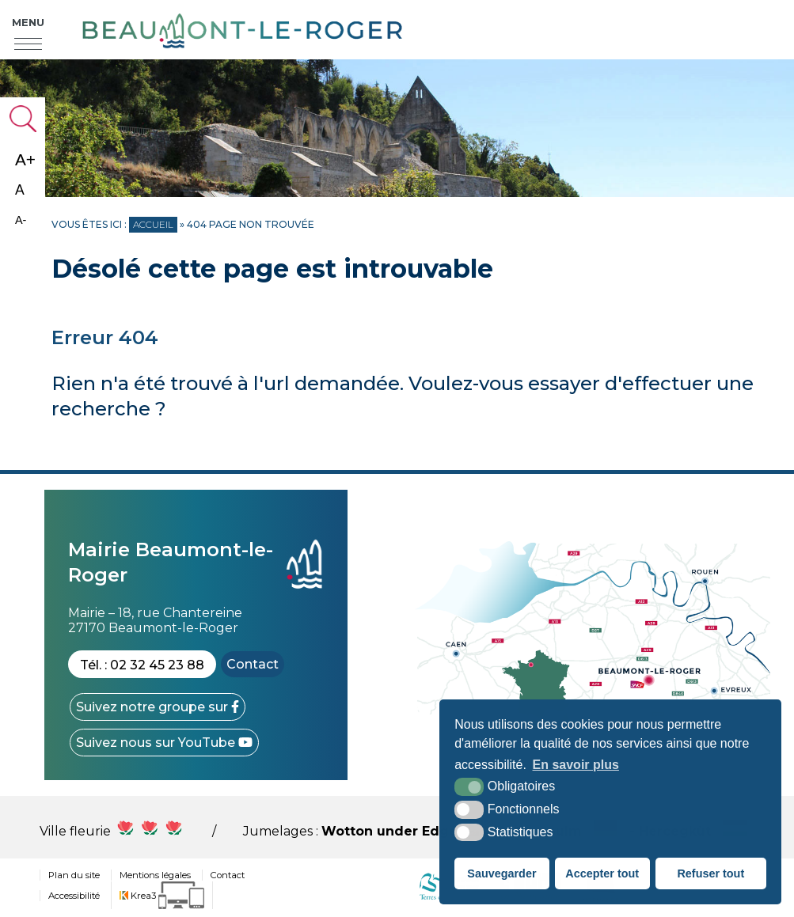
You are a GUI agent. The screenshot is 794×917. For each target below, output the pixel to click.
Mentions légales (155, 875)
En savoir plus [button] (576, 764)
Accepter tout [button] (602, 873)
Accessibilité (74, 895)
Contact (252, 664)
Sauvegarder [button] (501, 873)
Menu (28, 22)
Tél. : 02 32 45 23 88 (142, 665)
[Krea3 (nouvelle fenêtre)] (162, 895)
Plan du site (74, 875)
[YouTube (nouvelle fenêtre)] (164, 742)
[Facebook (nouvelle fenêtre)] (157, 707)
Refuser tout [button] (710, 873)
